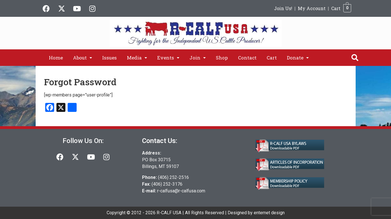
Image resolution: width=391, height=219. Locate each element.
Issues (109, 57)
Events (168, 57)
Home (56, 57)
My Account (312, 8)
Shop (222, 57)
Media (137, 57)
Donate (298, 57)
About (82, 57)
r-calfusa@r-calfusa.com (181, 190)
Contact (247, 57)
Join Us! (283, 8)
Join (197, 57)
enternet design (269, 212)
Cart (335, 8)
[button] (82, 57)
